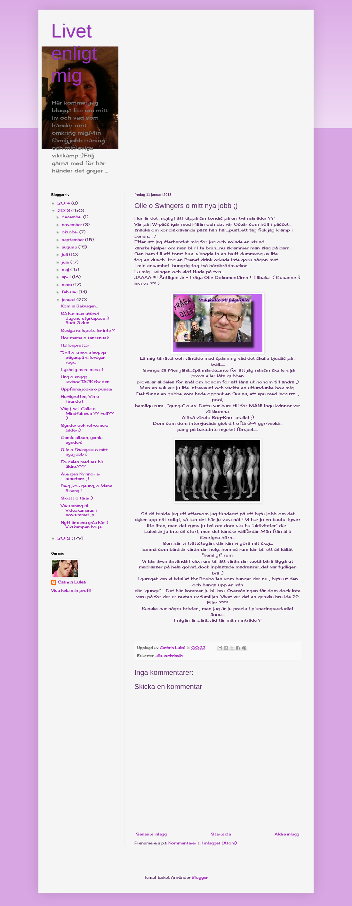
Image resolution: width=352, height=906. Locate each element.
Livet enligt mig (74, 53)
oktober (70, 232)
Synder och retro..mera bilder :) (84, 427)
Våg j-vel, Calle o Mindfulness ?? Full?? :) (87, 413)
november (72, 224)
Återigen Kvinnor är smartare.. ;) (80, 476)
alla (159, 655)
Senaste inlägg (151, 834)
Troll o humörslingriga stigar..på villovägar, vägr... (83, 357)
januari (69, 299)
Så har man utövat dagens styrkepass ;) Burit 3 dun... (85, 318)
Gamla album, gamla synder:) (81, 439)
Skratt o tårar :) (77, 498)
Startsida (221, 834)
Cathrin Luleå (71, 582)
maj (66, 269)
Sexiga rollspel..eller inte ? (88, 330)
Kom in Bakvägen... (79, 306)
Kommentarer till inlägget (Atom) (202, 843)
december (72, 216)
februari (70, 291)
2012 (64, 538)
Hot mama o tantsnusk (85, 337)
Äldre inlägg (287, 834)
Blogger (200, 877)
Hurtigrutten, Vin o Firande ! (80, 398)
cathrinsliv (173, 655)
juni (66, 262)
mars (67, 284)
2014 (64, 203)
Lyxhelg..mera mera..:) (82, 369)
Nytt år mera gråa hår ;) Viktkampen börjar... (84, 524)
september (73, 239)
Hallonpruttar (75, 345)
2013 (64, 210)
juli (65, 254)
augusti (70, 247)
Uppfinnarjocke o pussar (87, 389)
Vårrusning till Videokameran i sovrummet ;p (79, 510)
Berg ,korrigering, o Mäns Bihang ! (86, 488)
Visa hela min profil (71, 590)
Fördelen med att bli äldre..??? (82, 464)
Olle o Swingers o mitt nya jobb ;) (84, 452)
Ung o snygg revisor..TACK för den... (86, 379)
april (67, 276)
